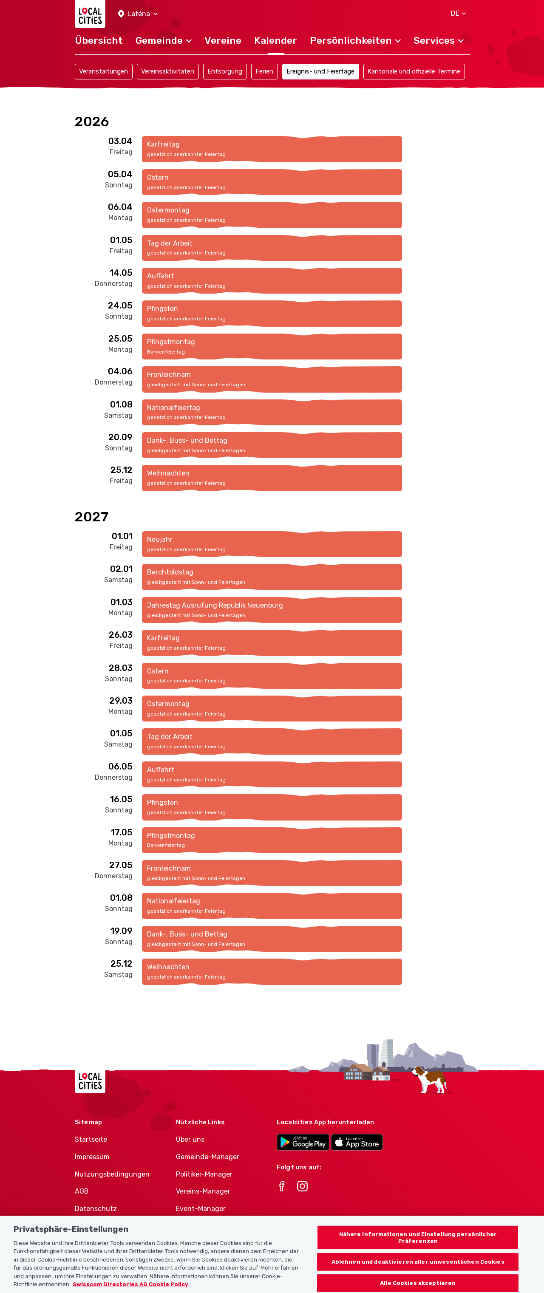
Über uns (190, 1139)
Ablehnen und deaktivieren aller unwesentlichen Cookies (418, 1269)
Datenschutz (96, 1209)
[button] (138, 14)
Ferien (264, 71)
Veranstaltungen (103, 71)
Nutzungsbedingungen (112, 1174)
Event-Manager (201, 1209)
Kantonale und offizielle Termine (414, 71)
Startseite (91, 1139)
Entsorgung (224, 71)
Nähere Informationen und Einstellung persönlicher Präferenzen (418, 1244)
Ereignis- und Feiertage (320, 71)
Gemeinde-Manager (207, 1157)
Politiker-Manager (204, 1174)
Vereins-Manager (203, 1191)
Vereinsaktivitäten (167, 71)
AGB (82, 1191)
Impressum (92, 1157)
